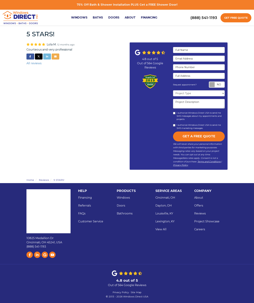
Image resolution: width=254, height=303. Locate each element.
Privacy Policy (180, 165)
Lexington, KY (164, 221)
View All (161, 229)
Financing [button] (149, 17)
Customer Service (90, 221)
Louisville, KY (164, 213)
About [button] (130, 17)
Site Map (136, 292)
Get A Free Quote (199, 136)
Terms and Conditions (209, 161)
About (198, 197)
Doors (121, 205)
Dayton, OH (163, 205)
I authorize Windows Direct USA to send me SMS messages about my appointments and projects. (197, 115)
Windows (123, 197)
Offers (198, 205)
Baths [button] (98, 17)
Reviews (200, 213)
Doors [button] (113, 17)
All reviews (33, 63)
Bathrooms (124, 213)
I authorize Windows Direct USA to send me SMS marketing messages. (197, 126)
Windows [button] (79, 17)
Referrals (84, 205)
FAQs (81, 213)
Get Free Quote (236, 17)
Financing (85, 197)
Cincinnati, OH (165, 197)
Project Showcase (206, 221)
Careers (199, 229)
